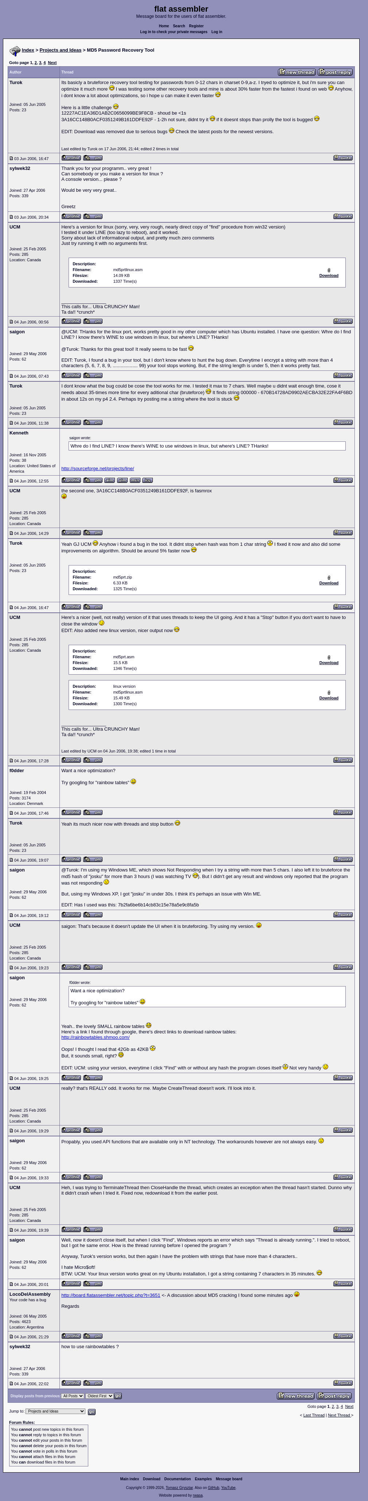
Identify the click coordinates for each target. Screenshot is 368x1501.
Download (151, 1479)
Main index (129, 1479)
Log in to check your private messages (174, 32)
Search (179, 26)
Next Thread (339, 1415)
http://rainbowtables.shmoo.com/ (95, 1037)
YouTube (228, 1488)
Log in (217, 32)
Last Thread (314, 1415)
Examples (203, 1479)
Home (164, 26)
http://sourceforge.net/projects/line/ (97, 468)
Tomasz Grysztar (179, 1488)
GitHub (213, 1488)
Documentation (177, 1479)
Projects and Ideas (61, 50)
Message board (229, 1479)
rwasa (198, 1495)
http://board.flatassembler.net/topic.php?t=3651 (110, 1295)
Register (196, 26)
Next (52, 62)
